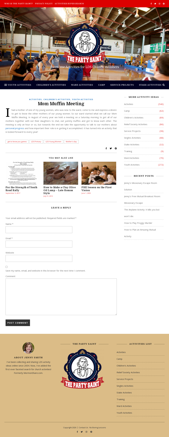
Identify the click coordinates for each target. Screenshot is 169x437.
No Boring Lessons (97, 427)
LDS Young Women (53, 141)
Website (10, 252)
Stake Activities (150, 85)
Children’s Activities (51, 85)
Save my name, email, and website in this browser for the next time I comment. (45, 270)
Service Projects (122, 85)
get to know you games (17, 141)
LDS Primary (36, 141)
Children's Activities (56, 99)
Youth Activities (19, 85)
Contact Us (83, 427)
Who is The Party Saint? (18, 4)
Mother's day (71, 141)
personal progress (15, 128)
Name (9, 223)
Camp (101, 85)
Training (128, 151)
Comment (10, 276)
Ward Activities (82, 85)
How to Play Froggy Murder (138, 222)
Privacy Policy (44, 4)
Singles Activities (132, 137)
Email (9, 238)
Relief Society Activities (135, 124)
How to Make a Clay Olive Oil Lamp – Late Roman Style (59, 190)
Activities (35, 99)
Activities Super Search (69, 4)
